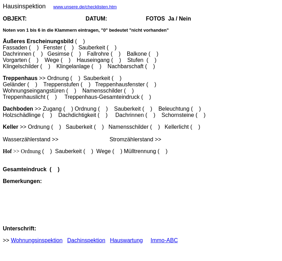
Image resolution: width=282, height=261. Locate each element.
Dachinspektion (86, 240)
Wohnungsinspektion (36, 240)
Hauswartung (126, 240)
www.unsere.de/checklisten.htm (85, 6)
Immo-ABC (164, 240)
